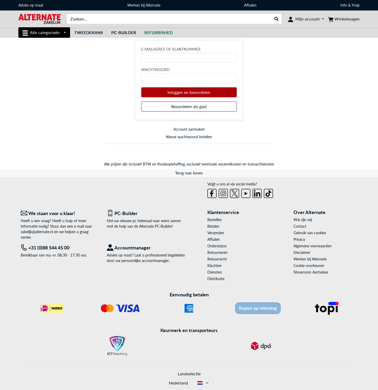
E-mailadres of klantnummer (171, 49)
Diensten (214, 272)
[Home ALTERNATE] (39, 18)
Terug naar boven (189, 173)
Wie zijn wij (302, 219)
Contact (299, 226)
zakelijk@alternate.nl (37, 231)
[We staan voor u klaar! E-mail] (60, 213)
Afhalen (250, 5)
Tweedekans (88, 32)
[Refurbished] (158, 32)
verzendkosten (230, 164)
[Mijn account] (306, 19)
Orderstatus (217, 246)
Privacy (299, 239)
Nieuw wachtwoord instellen (189, 137)
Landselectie (189, 373)
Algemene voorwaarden (312, 246)
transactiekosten (261, 164)
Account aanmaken (189, 129)
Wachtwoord (155, 69)
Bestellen (214, 219)
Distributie (215, 278)
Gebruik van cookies (309, 233)
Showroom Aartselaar (310, 272)
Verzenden (215, 233)
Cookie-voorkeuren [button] (308, 265)
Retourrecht (217, 259)
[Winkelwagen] (344, 19)
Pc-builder (123, 32)
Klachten (214, 265)
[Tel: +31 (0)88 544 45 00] (60, 247)
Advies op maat (30, 5)
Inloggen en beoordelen (188, 92)
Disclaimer (301, 252)
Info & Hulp (350, 5)
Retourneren (217, 252)
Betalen (213, 226)
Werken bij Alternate (143, 5)
